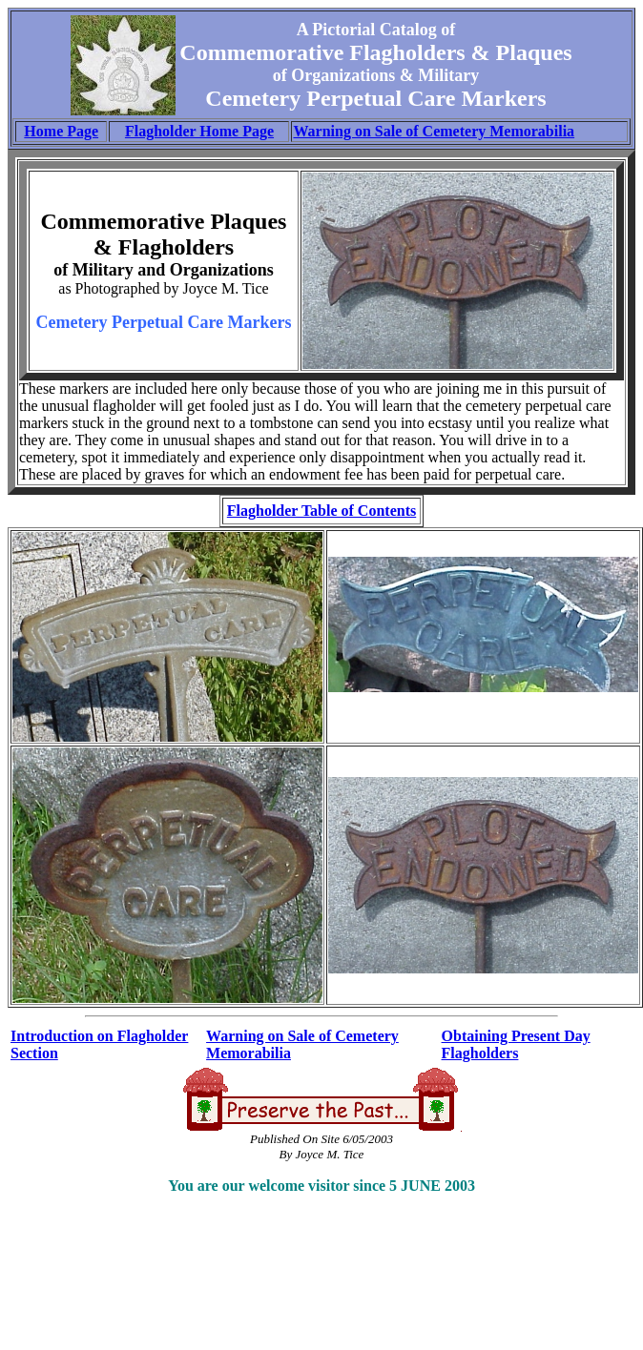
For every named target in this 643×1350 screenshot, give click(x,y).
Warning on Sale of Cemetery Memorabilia (433, 131)
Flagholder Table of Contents (321, 510)
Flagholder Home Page (199, 131)
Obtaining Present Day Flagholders (516, 1044)
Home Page (61, 131)
